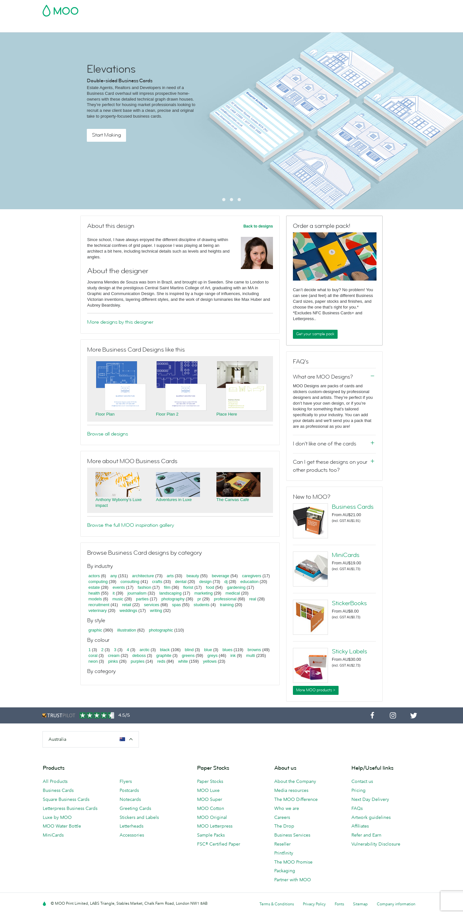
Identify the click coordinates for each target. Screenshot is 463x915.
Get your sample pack (315, 333)
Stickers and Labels (139, 817)
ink (233, 655)
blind (189, 649)
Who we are (286, 808)
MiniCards (345, 555)
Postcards (113, 26)
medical (232, 593)
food (210, 587)
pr (199, 599)
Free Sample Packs (286, 9)
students (201, 604)
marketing (204, 593)
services (151, 604)
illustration (126, 630)
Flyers (181, 26)
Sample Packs (211, 835)
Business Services (275, 26)
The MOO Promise (293, 862)
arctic (145, 649)
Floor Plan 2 (167, 414)
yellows (210, 661)
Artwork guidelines (371, 817)
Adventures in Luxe (174, 499)
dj (226, 581)
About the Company (295, 781)
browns (254, 649)
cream (114, 655)
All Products (55, 781)
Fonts (339, 904)
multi (250, 655)
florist (188, 587)
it (114, 593)
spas (176, 604)
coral (92, 655)
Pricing (358, 790)
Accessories (236, 26)
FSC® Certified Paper (218, 844)
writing (156, 610)
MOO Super (209, 799)
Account (320, 9)
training (227, 604)
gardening (236, 587)
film (167, 587)
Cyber (48, 26)
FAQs (357, 808)
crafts (157, 581)
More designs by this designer (120, 322)
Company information (396, 904)
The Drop (284, 826)
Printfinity (283, 853)
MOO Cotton (210, 808)
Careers (282, 817)
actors (94, 575)
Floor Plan (104, 414)
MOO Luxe (208, 790)
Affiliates (360, 826)
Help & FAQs (330, 26)
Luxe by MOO (57, 817)
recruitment (98, 604)
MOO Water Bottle (62, 826)
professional (225, 599)
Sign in (342, 9)
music (117, 599)
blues (227, 649)
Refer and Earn (366, 835)
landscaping (170, 593)
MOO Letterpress (214, 826)
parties (142, 599)
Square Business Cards (66, 799)
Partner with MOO (292, 880)
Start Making (106, 135)
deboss (139, 655)
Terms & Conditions (276, 904)
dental (180, 581)
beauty (192, 575)
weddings (128, 610)
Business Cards (78, 26)
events (119, 587)
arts (170, 575)
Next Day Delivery (370, 799)
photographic (161, 630)
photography (173, 599)
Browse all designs (107, 433)
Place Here (226, 414)
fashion (144, 587)
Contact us (362, 781)
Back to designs (258, 226)
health (94, 593)
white (183, 661)
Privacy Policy (314, 904)
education (250, 581)
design (205, 581)
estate (94, 587)
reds (161, 661)
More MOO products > (315, 690)
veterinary (97, 610)
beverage (220, 575)
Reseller (282, 844)
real (252, 599)
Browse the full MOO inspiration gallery (130, 525)
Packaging (284, 871)
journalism (136, 593)
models (95, 599)
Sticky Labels (349, 651)
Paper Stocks (210, 781)
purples (138, 661)
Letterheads (131, 826)
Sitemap (360, 904)
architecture (143, 575)
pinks (113, 661)
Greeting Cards (135, 808)
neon (93, 661)
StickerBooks (349, 603)
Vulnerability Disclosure (375, 844)
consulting (130, 581)
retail (126, 604)
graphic (95, 630)
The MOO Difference (296, 799)
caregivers (251, 575)
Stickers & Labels (149, 26)
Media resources (291, 790)
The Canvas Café (232, 499)
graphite (163, 655)
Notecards (130, 799)
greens (188, 655)
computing (98, 581)
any (113, 575)
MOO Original (212, 817)
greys (212, 655)
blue (208, 649)
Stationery (205, 26)
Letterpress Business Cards (70, 808)
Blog (306, 26)
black (165, 649)
